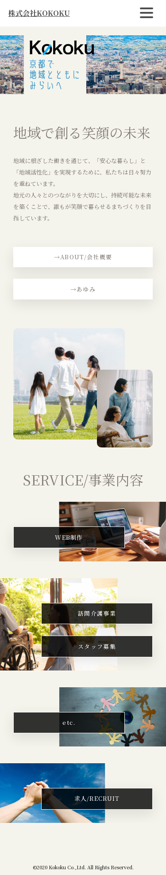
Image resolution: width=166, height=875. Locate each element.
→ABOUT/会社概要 (83, 257)
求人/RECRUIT (97, 798)
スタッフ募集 (97, 646)
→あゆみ (83, 289)
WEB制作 (69, 537)
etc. (68, 722)
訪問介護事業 (97, 613)
